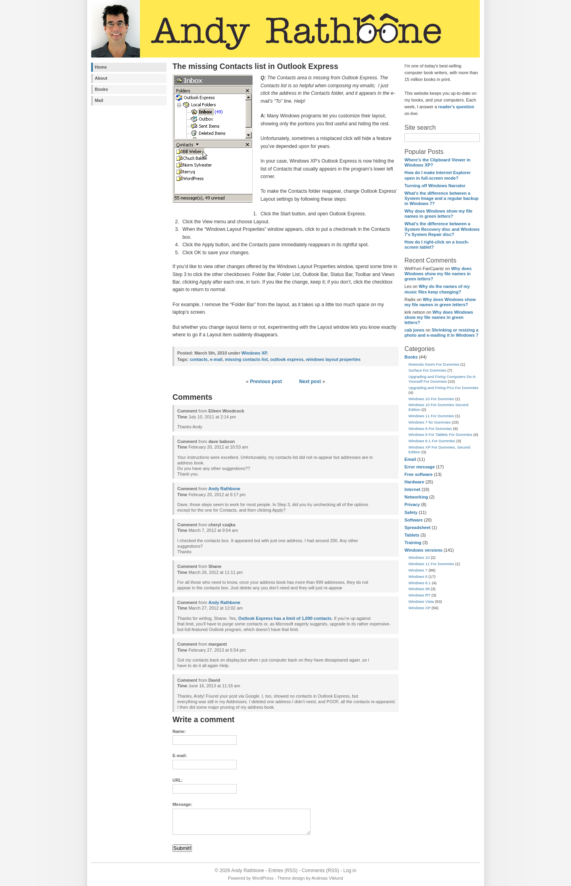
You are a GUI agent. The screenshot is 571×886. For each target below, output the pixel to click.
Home (101, 67)
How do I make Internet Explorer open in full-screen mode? (437, 175)
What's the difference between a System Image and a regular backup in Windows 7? (441, 198)
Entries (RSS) (282, 870)
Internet (412, 489)
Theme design (291, 878)
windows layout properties (333, 359)
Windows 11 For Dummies (431, 416)
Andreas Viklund (327, 878)
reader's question (456, 106)
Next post (310, 381)
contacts (198, 359)
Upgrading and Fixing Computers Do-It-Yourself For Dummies (442, 379)
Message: (182, 804)
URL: (177, 780)
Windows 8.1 (419, 583)
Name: (179, 731)
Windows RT (419, 595)
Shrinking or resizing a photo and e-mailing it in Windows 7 (441, 333)
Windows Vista (421, 601)
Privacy (412, 504)
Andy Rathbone (224, 488)
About (101, 78)
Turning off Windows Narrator (435, 185)
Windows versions (423, 550)
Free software (418, 474)
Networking (416, 497)
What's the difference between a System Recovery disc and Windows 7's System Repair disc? (442, 228)
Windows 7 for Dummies (429, 422)
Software (413, 520)
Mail (99, 100)
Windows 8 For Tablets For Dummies (440, 434)
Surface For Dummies (427, 370)
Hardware (414, 481)
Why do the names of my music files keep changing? (437, 289)
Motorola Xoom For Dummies (433, 364)
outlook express (286, 359)
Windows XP (419, 608)
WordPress (263, 878)
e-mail (216, 359)
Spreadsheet (417, 527)
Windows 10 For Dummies (431, 399)
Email (410, 459)
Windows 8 (417, 576)
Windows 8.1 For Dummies (431, 441)
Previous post (266, 381)
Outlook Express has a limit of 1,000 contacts (284, 618)
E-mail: (179, 755)
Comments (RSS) (320, 870)
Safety (411, 512)
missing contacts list (246, 359)
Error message (419, 466)
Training (413, 542)
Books (101, 89)
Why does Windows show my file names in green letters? (438, 214)
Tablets (411, 535)
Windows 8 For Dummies (430, 428)
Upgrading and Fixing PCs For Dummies (443, 387)
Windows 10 (419, 557)
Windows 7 (417, 570)
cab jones (414, 330)
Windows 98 (419, 589)
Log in (349, 870)
